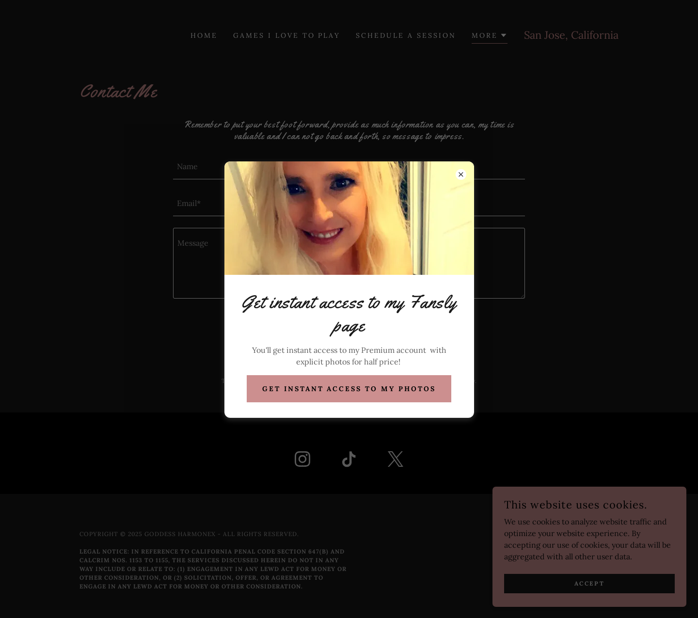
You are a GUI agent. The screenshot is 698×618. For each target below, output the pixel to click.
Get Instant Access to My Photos (349, 388)
